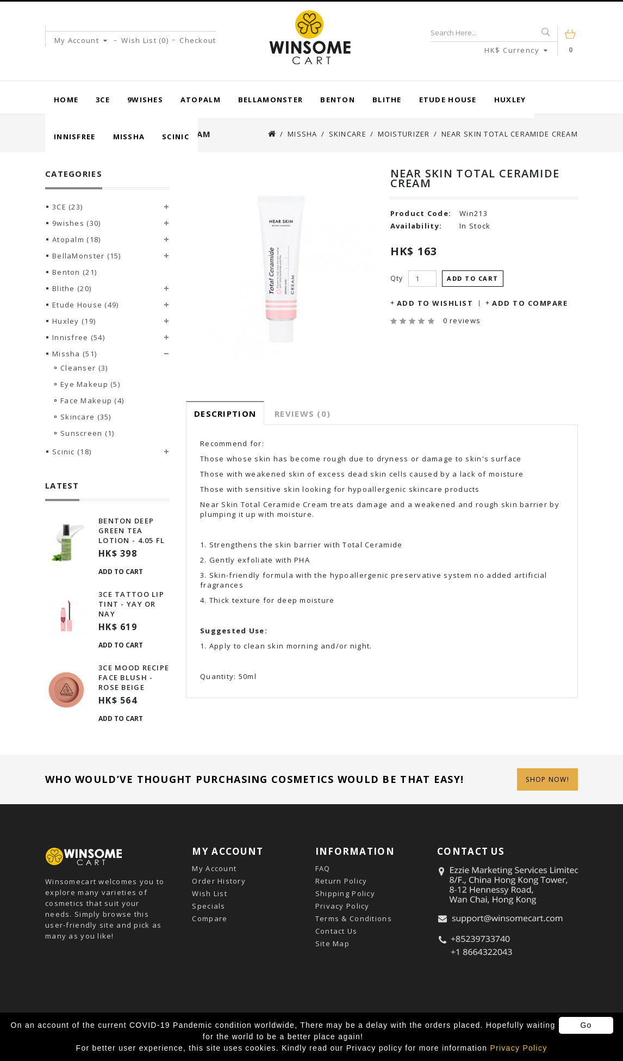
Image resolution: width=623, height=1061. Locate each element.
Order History (219, 881)
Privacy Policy (342, 906)
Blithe (387, 99)
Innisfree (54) (78, 337)
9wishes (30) (76, 223)
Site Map (332, 943)
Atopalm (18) (76, 239)
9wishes (145, 99)
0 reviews (462, 320)
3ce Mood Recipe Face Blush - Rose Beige (133, 677)
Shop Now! (547, 779)
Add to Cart (120, 571)
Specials (208, 906)
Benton (337, 99)
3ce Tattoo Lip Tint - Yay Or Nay (131, 604)
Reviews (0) (303, 413)
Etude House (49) (85, 305)
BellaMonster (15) (86, 256)
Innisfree (75, 136)
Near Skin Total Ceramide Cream (509, 134)
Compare (209, 918)
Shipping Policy (345, 893)
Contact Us (336, 931)
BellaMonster (270, 99)
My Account (214, 868)
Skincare (347, 134)
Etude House (448, 99)
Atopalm (200, 99)
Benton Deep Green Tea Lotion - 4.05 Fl (131, 530)
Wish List (209, 893)
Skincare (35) (85, 417)
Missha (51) (74, 354)
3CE (103, 99)
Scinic (175, 136)
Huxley (510, 99)
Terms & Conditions (353, 918)
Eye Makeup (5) (90, 384)
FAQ (323, 868)
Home (66, 99)
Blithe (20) (71, 288)
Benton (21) (74, 272)
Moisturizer (404, 134)
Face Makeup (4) (92, 400)
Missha (129, 136)
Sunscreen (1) (87, 433)
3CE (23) (67, 207)
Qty (396, 278)
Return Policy (341, 881)
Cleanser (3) (84, 368)
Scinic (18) (71, 452)
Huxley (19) (74, 321)
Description (225, 413)
